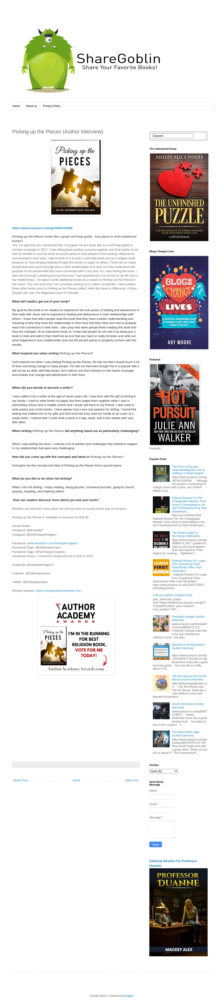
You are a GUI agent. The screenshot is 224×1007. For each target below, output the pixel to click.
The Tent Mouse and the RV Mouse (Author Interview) (189, 678)
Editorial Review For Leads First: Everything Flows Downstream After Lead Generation (188, 566)
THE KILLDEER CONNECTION (172, 595)
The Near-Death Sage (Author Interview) (185, 733)
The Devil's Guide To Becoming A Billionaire (186, 534)
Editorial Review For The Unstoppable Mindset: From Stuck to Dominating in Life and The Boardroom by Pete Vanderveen (189, 504)
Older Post (131, 780)
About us (31, 106)
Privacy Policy (51, 106)
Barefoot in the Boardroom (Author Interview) (188, 646)
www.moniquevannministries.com (58, 590)
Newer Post (20, 780)
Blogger (128, 995)
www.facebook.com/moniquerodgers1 (53, 543)
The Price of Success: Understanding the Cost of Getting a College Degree (188, 470)
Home (16, 106)
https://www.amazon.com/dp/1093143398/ (42, 228)
